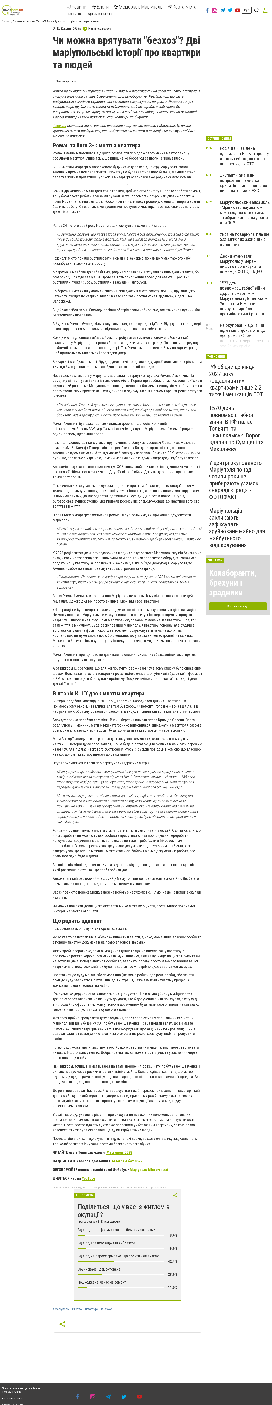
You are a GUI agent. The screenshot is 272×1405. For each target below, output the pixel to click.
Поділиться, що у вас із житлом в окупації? (124, 1211)
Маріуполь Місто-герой (149, 1169)
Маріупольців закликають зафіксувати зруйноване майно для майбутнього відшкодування (237, 527)
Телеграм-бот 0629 (126, 1161)
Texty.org (59, 125)
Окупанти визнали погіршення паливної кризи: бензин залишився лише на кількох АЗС (244, 183)
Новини (77, 7)
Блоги (100, 7)
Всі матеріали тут (238, 606)
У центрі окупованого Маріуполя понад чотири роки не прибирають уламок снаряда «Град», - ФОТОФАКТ (235, 480)
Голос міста (74, 14)
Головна (6, 21)
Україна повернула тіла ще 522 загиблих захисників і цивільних (244, 239)
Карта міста (182, 7)
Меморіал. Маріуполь (138, 7)
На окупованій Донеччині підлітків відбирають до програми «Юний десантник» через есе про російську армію (244, 335)
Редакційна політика (99, 14)
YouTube (88, 1178)
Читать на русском (66, 81)
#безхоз (106, 1309)
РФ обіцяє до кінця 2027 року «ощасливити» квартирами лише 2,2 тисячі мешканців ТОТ (236, 380)
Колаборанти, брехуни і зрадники (232, 583)
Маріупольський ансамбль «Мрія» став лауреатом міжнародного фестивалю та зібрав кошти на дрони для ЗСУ (245, 213)
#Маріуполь (61, 1309)
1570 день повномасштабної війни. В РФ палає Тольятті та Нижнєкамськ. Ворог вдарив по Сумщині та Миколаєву (236, 428)
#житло (76, 1309)
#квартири (91, 1309)
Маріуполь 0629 (119, 1152)
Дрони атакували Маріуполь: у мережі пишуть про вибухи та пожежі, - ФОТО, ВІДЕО (241, 264)
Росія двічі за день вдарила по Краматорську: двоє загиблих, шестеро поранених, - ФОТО (245, 156)
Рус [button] (246, 10)
